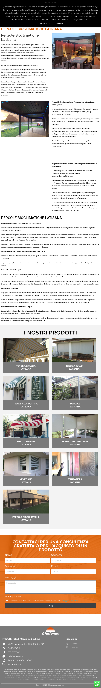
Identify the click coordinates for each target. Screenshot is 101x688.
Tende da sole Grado (43, 667)
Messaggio (11, 572)
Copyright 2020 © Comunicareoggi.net (50, 683)
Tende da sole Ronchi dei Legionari (46, 673)
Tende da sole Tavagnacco (41, 675)
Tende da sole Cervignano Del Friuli (15, 671)
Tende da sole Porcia (48, 671)
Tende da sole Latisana (74, 667)
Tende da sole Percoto (56, 675)
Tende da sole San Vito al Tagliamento (23, 673)
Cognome (56, 549)
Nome (8, 549)
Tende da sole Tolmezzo (10, 669)
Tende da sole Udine (10, 667)
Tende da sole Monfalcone (39, 669)
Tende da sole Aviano (79, 673)
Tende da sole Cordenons (75, 671)
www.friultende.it (67, 192)
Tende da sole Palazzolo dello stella (73, 677)
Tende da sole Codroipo (34, 671)
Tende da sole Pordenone (89, 667)
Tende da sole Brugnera (64, 673)
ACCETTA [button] (59, 23)
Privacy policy (13, 591)
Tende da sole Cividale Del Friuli (27, 667)
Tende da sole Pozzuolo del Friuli (52, 677)
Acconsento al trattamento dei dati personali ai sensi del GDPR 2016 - (43, 595)
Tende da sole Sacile (61, 671)
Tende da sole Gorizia (84, 675)
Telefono (10, 560)
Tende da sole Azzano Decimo (89, 669)
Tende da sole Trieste (24, 669)
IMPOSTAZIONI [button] (45, 23)
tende (9, 68)
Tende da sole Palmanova (58, 667)
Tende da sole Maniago (72, 669)
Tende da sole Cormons (70, 675)
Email (54, 560)
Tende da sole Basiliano (34, 677)
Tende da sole (17, 675)
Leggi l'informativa (70, 595)
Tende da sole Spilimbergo (56, 669)
